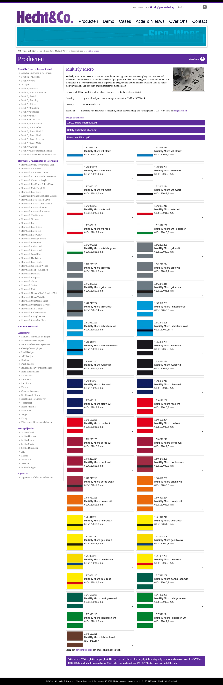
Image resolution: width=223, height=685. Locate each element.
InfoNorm (26, 459)
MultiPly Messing (29, 100)
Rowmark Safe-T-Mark (32, 308)
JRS (23, 451)
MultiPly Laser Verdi (31, 135)
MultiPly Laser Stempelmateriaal (36, 150)
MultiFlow (26, 410)
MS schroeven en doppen (33, 340)
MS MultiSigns (28, 467)
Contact (199, 21)
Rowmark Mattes (29, 289)
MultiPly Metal (28, 96)
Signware (23, 473)
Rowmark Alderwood (31, 246)
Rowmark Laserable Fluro (33, 320)
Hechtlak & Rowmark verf (33, 399)
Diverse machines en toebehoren (36, 422)
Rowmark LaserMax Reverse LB (36, 203)
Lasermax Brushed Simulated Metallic (39, 195)
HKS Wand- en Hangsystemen (35, 344)
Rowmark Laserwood (31, 250)
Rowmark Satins (29, 285)
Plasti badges (27, 364)
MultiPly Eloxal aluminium (34, 92)
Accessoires (24, 332)
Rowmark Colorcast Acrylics (34, 180)
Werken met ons (140, 7)
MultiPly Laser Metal (31, 143)
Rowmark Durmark (30, 273)
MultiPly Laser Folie (31, 127)
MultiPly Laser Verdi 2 (32, 131)
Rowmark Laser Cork (31, 262)
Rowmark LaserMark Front (34, 207)
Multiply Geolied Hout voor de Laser (38, 154)
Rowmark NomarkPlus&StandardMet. (39, 293)
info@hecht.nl (180, 110)
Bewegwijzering (26, 428)
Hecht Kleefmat (28, 406)
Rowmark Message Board (33, 238)
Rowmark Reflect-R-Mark (33, 312)
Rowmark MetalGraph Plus (34, 188)
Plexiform (26, 383)
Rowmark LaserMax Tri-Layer (35, 199)
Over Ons (178, 21)
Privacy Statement (83, 681)
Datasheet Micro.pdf (78, 137)
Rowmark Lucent (29, 223)
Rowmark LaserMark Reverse (35, 211)
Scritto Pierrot (28, 440)
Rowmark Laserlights (31, 227)
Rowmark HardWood (31, 258)
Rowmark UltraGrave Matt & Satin (38, 164)
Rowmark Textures (30, 219)
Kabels (24, 455)
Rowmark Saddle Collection (34, 269)
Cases (125, 21)
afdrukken (194, 59)
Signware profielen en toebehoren (37, 477)
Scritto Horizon (28, 436)
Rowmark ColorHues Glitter (34, 172)
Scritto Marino (28, 444)
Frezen (24, 387)
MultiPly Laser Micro (31, 123)
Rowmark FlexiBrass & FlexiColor (37, 184)
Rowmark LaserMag (31, 231)
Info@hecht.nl (171, 681)
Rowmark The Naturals (32, 215)
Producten (88, 21)
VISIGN (25, 463)
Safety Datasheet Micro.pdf (82, 130)
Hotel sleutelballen (30, 371)
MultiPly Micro (28, 104)
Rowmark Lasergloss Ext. (33, 316)
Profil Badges (27, 352)
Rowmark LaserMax (31, 192)
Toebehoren (26, 402)
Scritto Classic (28, 432)
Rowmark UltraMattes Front (34, 301)
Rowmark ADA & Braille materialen (38, 176)
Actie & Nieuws (150, 21)
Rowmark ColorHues (31, 168)
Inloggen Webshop (162, 7)
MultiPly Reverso (29, 88)
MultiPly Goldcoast (30, 119)
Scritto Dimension (30, 448)
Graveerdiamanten (30, 391)
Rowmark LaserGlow (31, 234)
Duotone (25, 360)
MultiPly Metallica (30, 111)
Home (39, 51)
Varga (24, 414)
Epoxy (24, 418)
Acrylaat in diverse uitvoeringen (36, 73)
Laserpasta (26, 379)
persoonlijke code (84, 649)
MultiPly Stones (29, 115)
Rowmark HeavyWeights (33, 297)
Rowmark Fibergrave (31, 242)
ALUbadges (27, 356)
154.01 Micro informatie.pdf (82, 122)
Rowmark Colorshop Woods (34, 266)
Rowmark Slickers (30, 281)
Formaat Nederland (28, 326)
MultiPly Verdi (28, 80)
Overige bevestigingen (31, 348)
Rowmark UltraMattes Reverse (35, 304)
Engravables (27, 375)
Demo (108, 21)
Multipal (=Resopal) (31, 76)
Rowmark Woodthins (31, 254)
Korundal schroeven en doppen (36, 336)
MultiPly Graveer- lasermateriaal (69, 51)
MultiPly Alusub (29, 146)
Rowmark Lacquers (30, 277)
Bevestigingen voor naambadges (36, 367)
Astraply (25, 84)
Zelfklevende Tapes (30, 395)
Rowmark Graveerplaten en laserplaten (38, 160)
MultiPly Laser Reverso (32, 139)
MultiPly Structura (30, 108)
